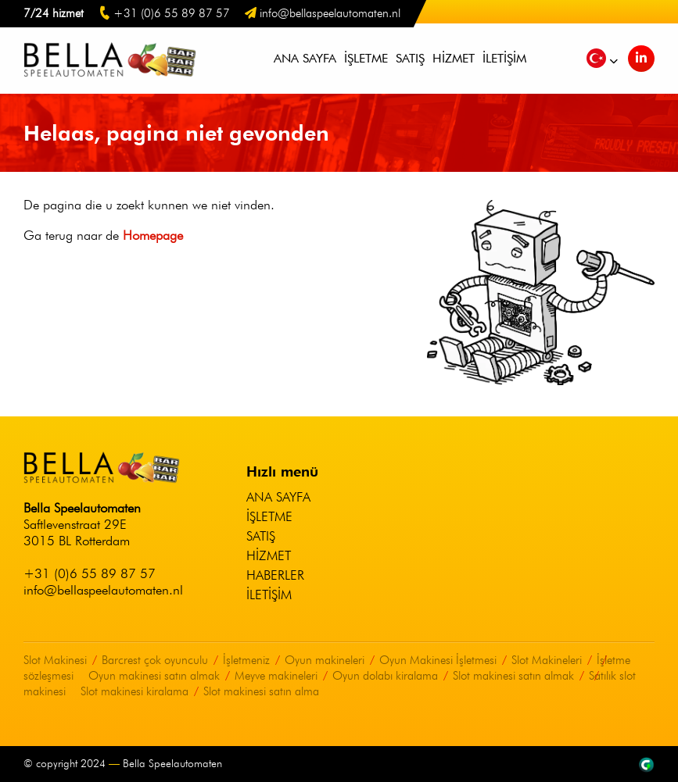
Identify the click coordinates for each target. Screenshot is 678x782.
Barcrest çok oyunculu (155, 660)
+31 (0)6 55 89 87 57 (89, 573)
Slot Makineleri (546, 660)
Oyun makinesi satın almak (154, 676)
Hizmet (453, 58)
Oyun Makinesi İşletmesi (438, 660)
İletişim (504, 58)
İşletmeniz (246, 660)
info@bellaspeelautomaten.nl (103, 590)
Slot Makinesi (55, 660)
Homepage (153, 235)
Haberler (275, 575)
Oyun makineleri (324, 660)
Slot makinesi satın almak (513, 676)
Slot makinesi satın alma (261, 691)
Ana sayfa (305, 58)
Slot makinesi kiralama (134, 691)
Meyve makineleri (276, 676)
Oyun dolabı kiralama (385, 676)
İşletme (366, 58)
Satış (410, 58)
